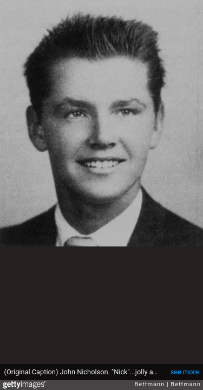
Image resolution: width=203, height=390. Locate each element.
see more (185, 372)
